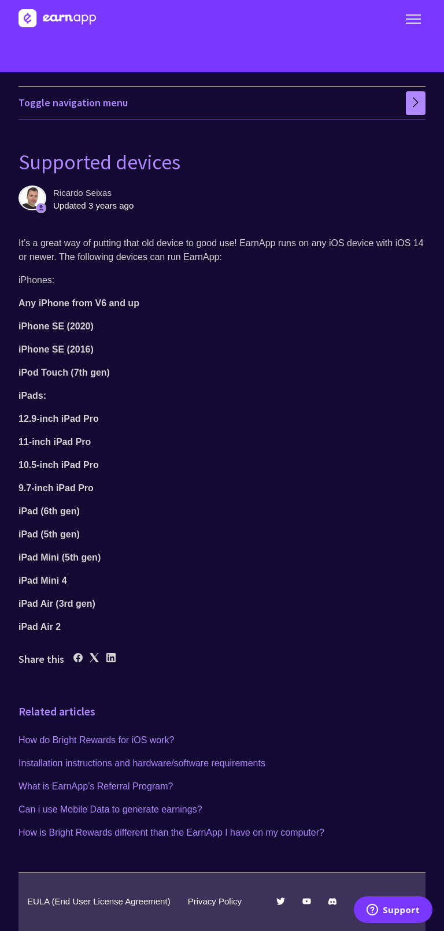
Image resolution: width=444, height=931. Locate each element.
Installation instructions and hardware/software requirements (141, 763)
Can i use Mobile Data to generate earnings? (110, 809)
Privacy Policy (215, 901)
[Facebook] (78, 659)
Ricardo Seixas (82, 193)
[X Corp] (94, 659)
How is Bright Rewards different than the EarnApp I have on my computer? (171, 832)
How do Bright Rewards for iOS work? (96, 740)
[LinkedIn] (111, 659)
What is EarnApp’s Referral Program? (95, 786)
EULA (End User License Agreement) (99, 901)
